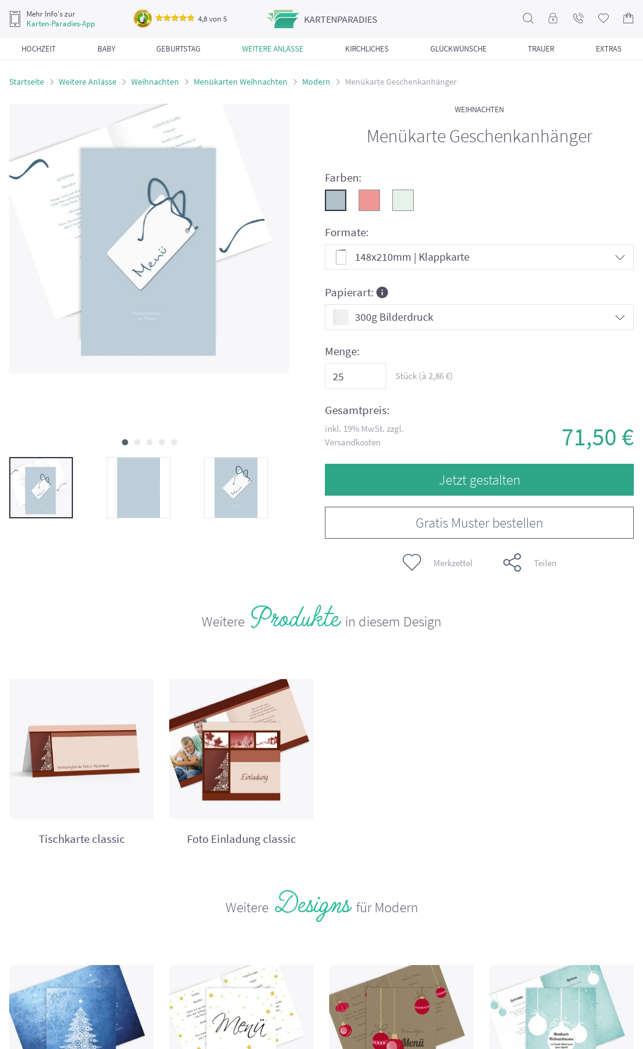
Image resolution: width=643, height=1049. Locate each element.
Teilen (530, 562)
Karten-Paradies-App (60, 24)
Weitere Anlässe (87, 81)
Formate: (347, 232)
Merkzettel (438, 562)
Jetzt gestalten (479, 479)
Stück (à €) (424, 376)
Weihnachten (155, 81)
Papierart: (356, 291)
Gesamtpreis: (357, 410)
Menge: (342, 351)
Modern (316, 81)
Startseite (26, 81)
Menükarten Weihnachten (240, 81)
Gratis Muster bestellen (479, 522)
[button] (125, 442)
